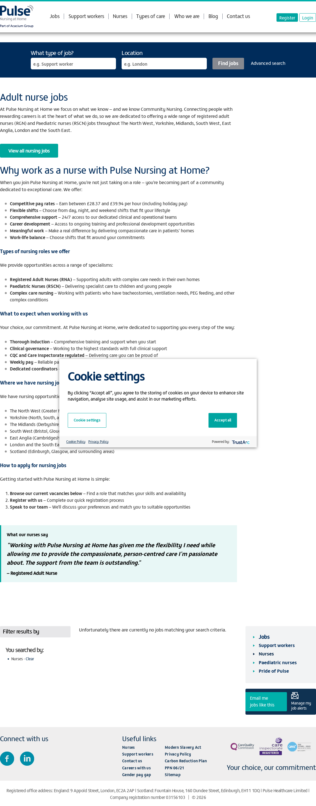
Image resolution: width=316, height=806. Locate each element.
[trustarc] (240, 441)
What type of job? (52, 52)
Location (132, 52)
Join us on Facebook (7, 759)
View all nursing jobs (29, 150)
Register (287, 17)
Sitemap (173, 774)
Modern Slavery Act (183, 747)
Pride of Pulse (274, 670)
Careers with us (136, 767)
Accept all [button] (222, 420)
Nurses (120, 15)
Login (307, 17)
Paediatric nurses (278, 662)
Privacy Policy (178, 754)
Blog (213, 15)
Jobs (55, 16)
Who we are (186, 16)
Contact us (238, 15)
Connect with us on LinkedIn (27, 759)
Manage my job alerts (301, 705)
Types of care (150, 16)
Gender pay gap (136, 774)
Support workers (86, 15)
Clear (30, 658)
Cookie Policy (75, 441)
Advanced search (268, 62)
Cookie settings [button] (87, 420)
